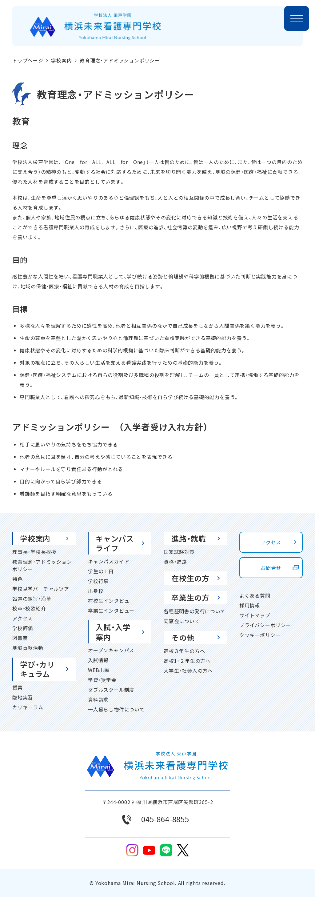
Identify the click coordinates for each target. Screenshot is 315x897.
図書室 (20, 638)
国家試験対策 (179, 551)
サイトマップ (254, 615)
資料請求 (98, 699)
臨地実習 (22, 697)
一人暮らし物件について (116, 709)
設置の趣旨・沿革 (31, 598)
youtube (149, 850)
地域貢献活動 (27, 647)
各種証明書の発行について (195, 611)
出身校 (95, 591)
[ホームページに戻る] (95, 26)
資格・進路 (175, 561)
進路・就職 (188, 538)
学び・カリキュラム (37, 669)
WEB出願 (99, 670)
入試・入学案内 (113, 632)
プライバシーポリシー (265, 625)
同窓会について (182, 621)
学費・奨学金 (102, 679)
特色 (17, 579)
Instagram (132, 850)
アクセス (22, 618)
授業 (17, 687)
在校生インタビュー (111, 600)
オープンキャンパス (111, 650)
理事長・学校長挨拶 (34, 551)
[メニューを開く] (296, 18)
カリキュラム (27, 707)
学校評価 (22, 628)
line (166, 850)
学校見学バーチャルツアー (43, 588)
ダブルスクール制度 (111, 689)
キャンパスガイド (108, 561)
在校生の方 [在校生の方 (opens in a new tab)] (190, 578)
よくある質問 (254, 595)
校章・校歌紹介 (29, 608)
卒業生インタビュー (111, 610)
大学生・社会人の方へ (188, 670)
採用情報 (249, 605)
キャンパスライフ (115, 543)
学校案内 (35, 538)
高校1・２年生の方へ (187, 660)
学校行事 (98, 581)
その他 (182, 637)
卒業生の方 (190, 597)
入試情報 (98, 660)
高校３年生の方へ (184, 651)
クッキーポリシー (260, 635)
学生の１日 (101, 571)
